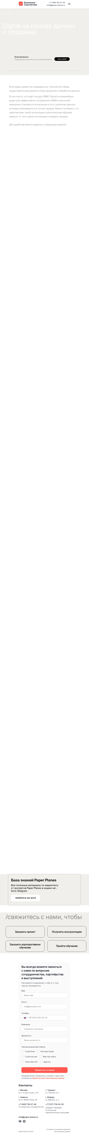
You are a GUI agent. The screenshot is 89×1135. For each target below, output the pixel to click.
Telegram (49, 1107)
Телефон (25, 1013)
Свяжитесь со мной (44, 1070)
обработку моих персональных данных (48, 1078)
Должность (26, 1036)
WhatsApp (57, 1107)
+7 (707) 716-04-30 (54, 1104)
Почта (24, 1002)
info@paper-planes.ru (56, 5)
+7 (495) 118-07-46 (57, 3)
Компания (25, 1024)
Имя (23, 991)
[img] (79, 59)
